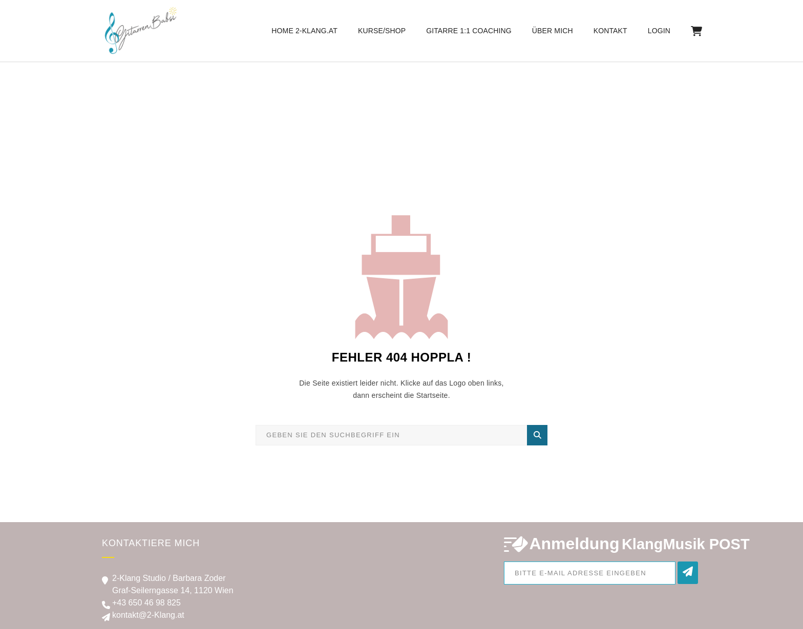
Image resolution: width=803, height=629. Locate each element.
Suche (537, 435)
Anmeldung (574, 543)
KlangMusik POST (686, 544)
